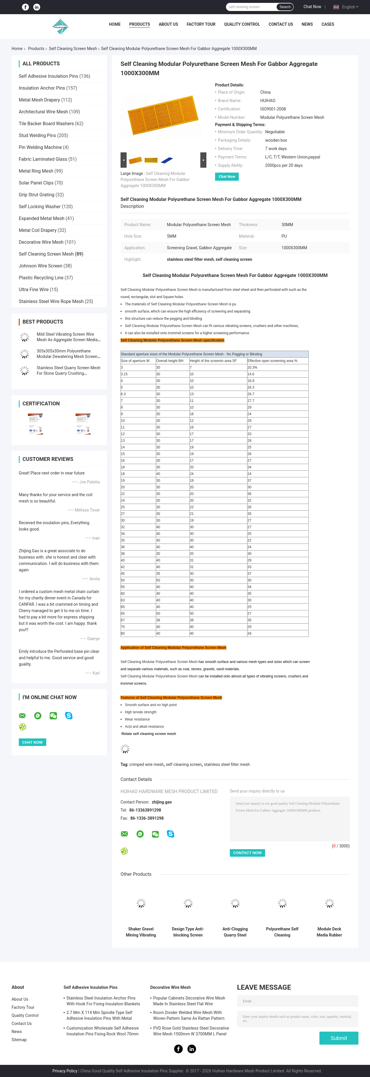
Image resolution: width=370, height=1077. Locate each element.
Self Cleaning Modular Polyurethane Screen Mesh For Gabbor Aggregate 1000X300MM (155, 179)
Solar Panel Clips (36, 183)
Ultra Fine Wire (34, 289)
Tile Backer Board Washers (46, 123)
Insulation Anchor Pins (42, 88)
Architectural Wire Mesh (43, 111)
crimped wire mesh (147, 764)
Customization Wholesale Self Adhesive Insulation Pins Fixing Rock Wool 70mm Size (102, 1032)
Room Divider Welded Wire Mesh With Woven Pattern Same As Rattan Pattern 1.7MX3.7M (189, 1016)
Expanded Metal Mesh (41, 218)
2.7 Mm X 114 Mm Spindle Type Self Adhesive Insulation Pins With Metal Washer (99, 1016)
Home (115, 24)
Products (139, 24)
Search (285, 7)
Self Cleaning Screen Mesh (73, 48)
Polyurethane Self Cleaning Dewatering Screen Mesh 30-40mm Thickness (282, 932)
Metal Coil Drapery (37, 230)
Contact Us (281, 24)
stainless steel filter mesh (227, 764)
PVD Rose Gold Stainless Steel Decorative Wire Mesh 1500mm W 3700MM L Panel (191, 1031)
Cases (327, 24)
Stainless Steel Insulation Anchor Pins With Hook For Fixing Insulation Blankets (103, 1001)
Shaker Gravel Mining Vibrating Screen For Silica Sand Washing (141, 932)
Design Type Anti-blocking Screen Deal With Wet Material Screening (188, 932)
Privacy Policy (64, 1071)
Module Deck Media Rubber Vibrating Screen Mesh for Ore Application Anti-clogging (329, 932)
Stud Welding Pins (37, 135)
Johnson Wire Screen (40, 266)
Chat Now (312, 6)
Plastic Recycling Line (41, 277)
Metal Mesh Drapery (39, 100)
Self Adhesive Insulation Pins (48, 76)
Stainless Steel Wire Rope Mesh (51, 301)
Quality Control (242, 24)
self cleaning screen (184, 764)
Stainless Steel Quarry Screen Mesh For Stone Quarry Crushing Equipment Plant (69, 373)
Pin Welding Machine (40, 147)
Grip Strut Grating (36, 194)
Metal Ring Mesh (36, 171)
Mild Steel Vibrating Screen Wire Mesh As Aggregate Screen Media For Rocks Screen (67, 340)
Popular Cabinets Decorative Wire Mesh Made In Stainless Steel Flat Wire (189, 1001)
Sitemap (19, 1039)
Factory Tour (201, 24)
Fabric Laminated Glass (43, 159)
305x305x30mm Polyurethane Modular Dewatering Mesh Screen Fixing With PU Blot (67, 356)
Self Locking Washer (40, 206)
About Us (168, 24)
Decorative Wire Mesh (41, 242)
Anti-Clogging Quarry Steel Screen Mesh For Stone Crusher (235, 932)
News (307, 24)
